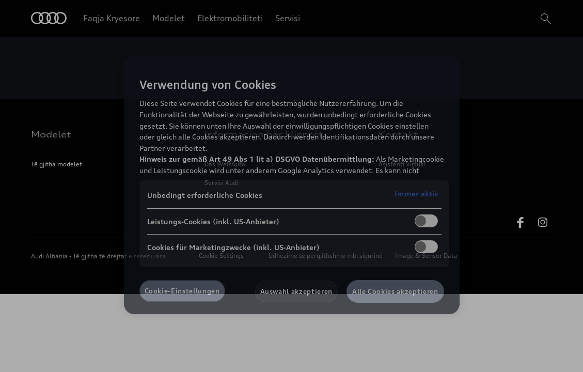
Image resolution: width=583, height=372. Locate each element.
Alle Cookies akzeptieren (395, 291)
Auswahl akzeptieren (296, 291)
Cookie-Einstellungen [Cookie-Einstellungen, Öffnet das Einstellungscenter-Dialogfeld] (182, 291)
